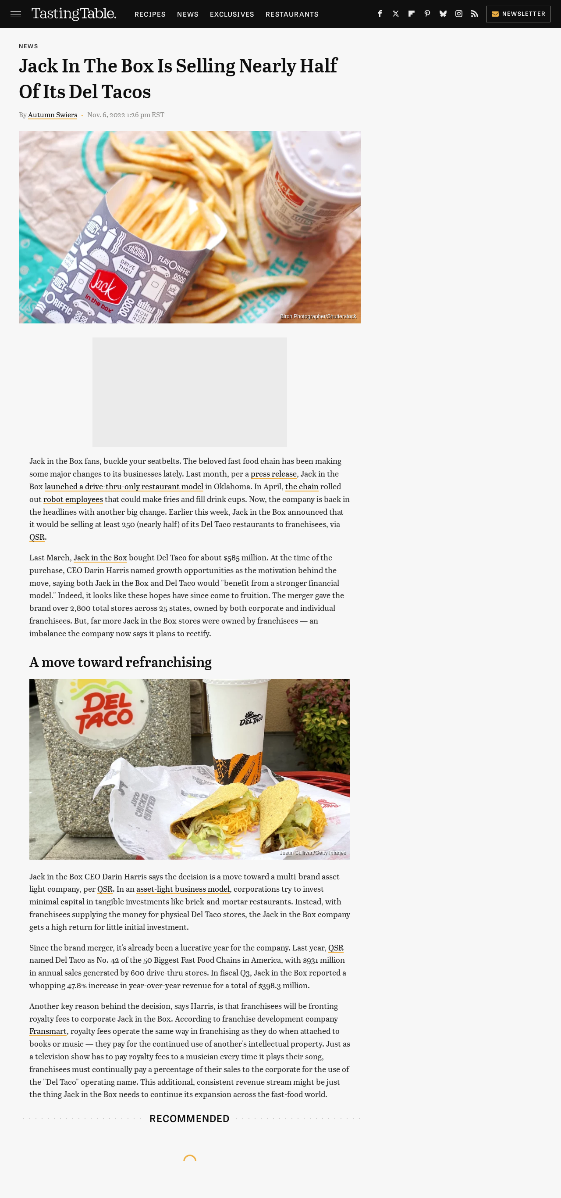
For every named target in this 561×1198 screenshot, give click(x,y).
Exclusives (232, 14)
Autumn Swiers (52, 114)
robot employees (73, 498)
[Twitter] (395, 15)
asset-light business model (183, 888)
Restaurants (292, 14)
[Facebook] (380, 15)
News (188, 14)
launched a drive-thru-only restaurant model (124, 486)
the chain (302, 486)
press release (274, 473)
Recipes (150, 14)
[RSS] (474, 15)
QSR (37, 536)
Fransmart (48, 1030)
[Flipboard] (411, 15)
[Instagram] (458, 15)
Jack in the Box (100, 557)
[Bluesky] (443, 15)
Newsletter (518, 13)
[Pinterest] (427, 15)
